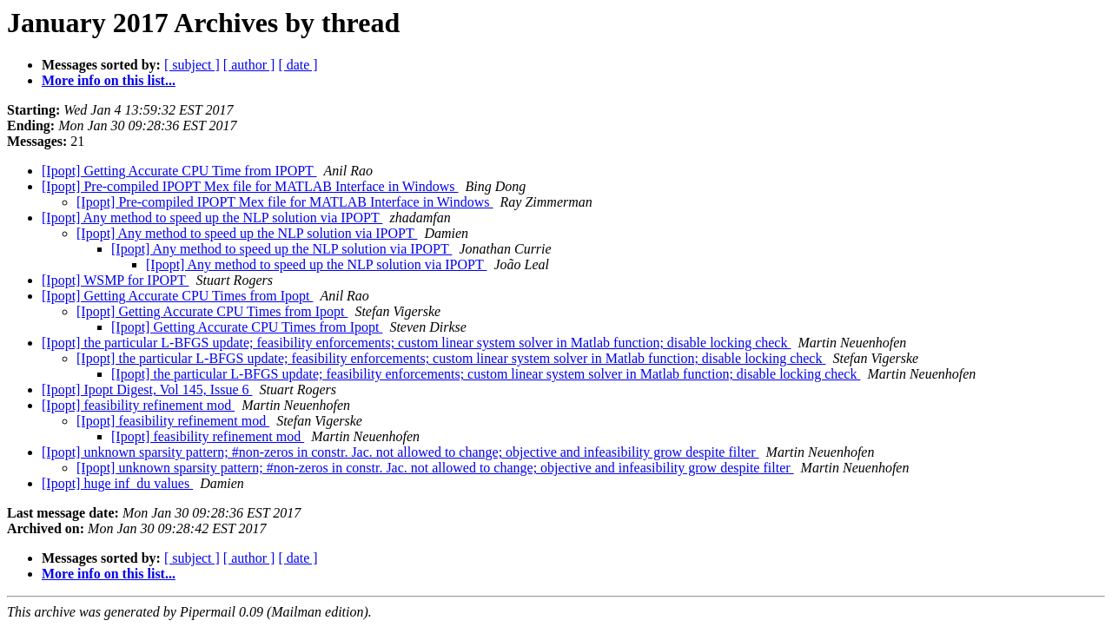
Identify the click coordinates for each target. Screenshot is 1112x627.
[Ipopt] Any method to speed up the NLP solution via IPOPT (212, 217)
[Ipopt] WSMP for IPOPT (115, 280)
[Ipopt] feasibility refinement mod (138, 405)
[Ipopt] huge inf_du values (117, 483)
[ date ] (297, 64)
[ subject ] (192, 64)
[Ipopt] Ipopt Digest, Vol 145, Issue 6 (147, 389)
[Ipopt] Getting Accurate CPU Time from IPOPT (179, 170)
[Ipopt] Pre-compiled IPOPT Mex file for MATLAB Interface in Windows (250, 186)
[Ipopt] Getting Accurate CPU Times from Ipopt (177, 295)
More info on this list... (108, 80)
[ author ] (249, 64)
